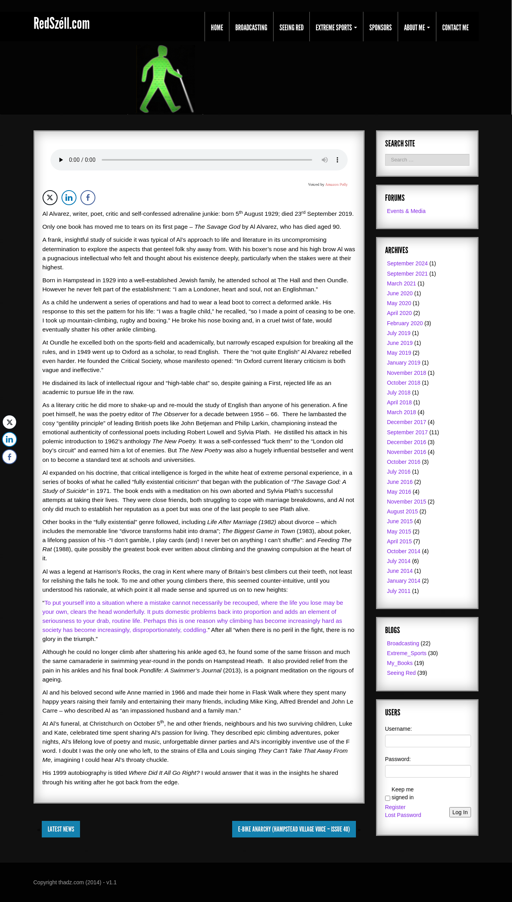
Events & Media (406, 211)
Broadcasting (251, 27)
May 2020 (399, 303)
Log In (460, 812)
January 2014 (404, 581)
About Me (417, 27)
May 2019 (399, 353)
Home (217, 27)
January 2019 (404, 362)
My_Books (400, 663)
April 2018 (399, 402)
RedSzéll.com (62, 23)
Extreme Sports (336, 27)
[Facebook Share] (87, 197)
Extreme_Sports (406, 653)
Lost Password (403, 815)
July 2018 (399, 392)
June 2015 (400, 521)
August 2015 (402, 511)
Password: (398, 759)
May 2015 (399, 531)
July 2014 (399, 561)
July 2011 (399, 591)
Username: (398, 729)
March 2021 (401, 283)
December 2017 (406, 422)
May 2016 (399, 492)
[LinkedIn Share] (68, 197)
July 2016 (399, 472)
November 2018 (406, 373)
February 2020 (405, 323)
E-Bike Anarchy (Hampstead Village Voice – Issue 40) (294, 829)
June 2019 (400, 343)
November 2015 (406, 501)
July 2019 (399, 333)
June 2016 (400, 482)
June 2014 (400, 571)
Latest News (61, 829)
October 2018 (404, 383)
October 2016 (404, 462)
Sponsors (380, 27)
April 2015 (399, 541)
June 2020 (400, 293)
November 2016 (406, 452)
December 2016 (406, 442)
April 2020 (399, 313)
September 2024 (407, 263)
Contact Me (455, 27)
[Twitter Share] (50, 197)
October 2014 (404, 551)
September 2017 (407, 432)
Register (395, 807)
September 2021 (407, 273)
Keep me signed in (403, 793)
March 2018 (401, 412)
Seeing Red (291, 27)
